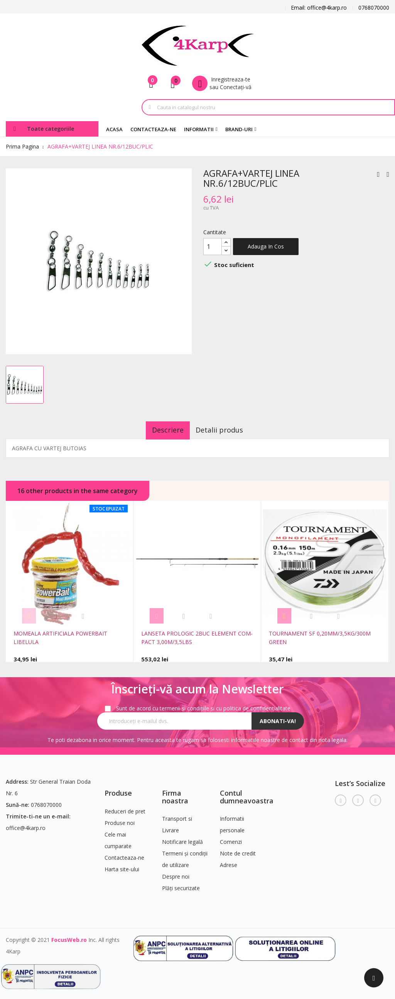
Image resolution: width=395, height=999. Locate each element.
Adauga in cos (266, 246)
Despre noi (175, 873)
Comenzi (231, 838)
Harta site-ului (122, 865)
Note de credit (238, 850)
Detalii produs (225, 429)
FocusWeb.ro (69, 936)
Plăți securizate (181, 885)
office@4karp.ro (26, 824)
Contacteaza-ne (124, 854)
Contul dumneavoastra (246, 793)
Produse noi (120, 819)
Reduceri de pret (125, 807)
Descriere (162, 429)
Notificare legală (182, 838)
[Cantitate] (212, 246)
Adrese (228, 861)
